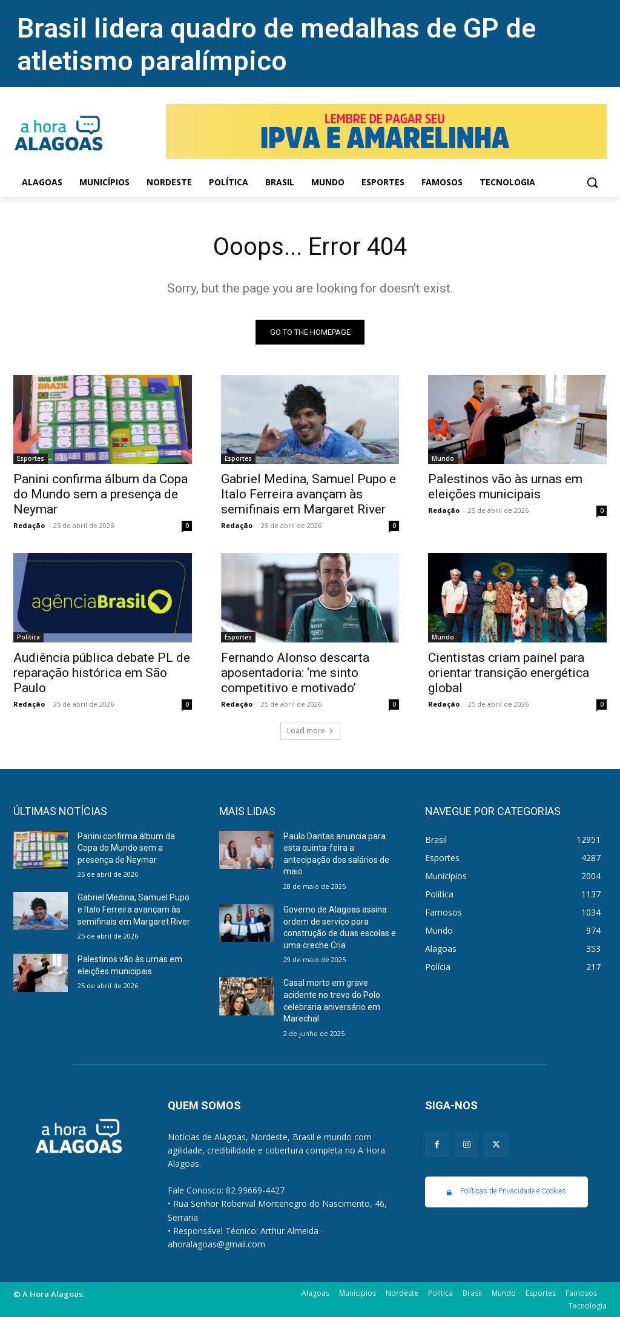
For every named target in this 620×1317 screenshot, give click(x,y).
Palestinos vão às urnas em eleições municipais (505, 486)
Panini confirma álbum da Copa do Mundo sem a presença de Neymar (100, 494)
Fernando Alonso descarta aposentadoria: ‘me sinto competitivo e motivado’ (295, 672)
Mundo (443, 458)
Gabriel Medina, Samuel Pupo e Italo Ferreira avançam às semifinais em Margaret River (308, 494)
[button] (592, 182)
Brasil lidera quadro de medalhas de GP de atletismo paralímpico (276, 44)
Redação (29, 525)
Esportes (30, 458)
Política (28, 637)
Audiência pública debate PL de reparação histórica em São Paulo (101, 672)
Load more (310, 730)
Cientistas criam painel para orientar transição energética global (508, 672)
